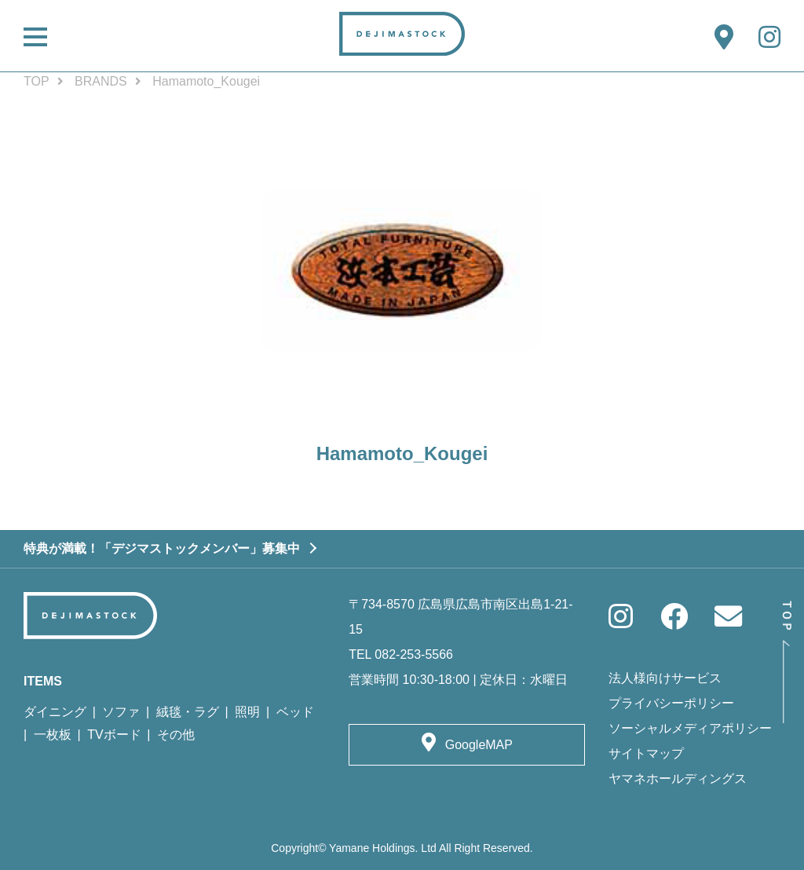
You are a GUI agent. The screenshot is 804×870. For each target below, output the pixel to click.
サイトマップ (646, 753)
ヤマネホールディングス (677, 778)
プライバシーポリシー (671, 703)
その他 (176, 734)
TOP (36, 81)
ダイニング (55, 711)
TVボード (114, 734)
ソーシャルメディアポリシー (690, 728)
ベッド (295, 711)
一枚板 (52, 734)
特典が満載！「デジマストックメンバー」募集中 (162, 548)
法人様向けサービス (665, 678)
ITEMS (43, 681)
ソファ (121, 711)
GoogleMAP (479, 744)
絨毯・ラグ (187, 711)
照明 (247, 711)
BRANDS (101, 81)
